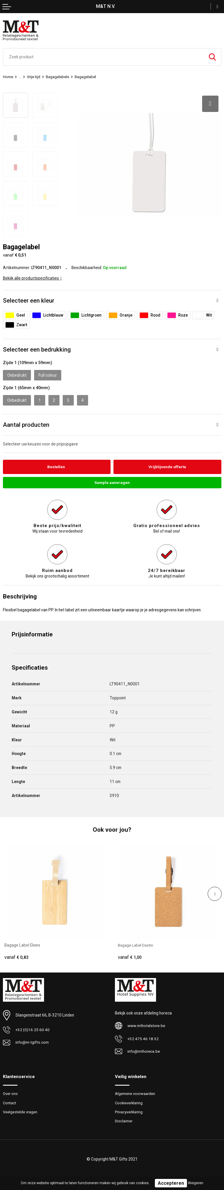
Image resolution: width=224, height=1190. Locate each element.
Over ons (10, 1093)
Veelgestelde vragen (20, 1112)
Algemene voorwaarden (135, 1093)
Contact (9, 1103)
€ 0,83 (16, 957)
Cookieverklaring (129, 1103)
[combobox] (103, 56)
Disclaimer (124, 1121)
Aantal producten (26, 424)
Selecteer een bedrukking (37, 349)
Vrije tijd (33, 77)
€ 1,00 (130, 957)
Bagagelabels (57, 77)
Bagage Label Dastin (136, 945)
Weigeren (195, 1183)
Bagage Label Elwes (22, 945)
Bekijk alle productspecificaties (32, 277)
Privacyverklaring (129, 1112)
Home (8, 77)
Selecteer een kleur (28, 300)
